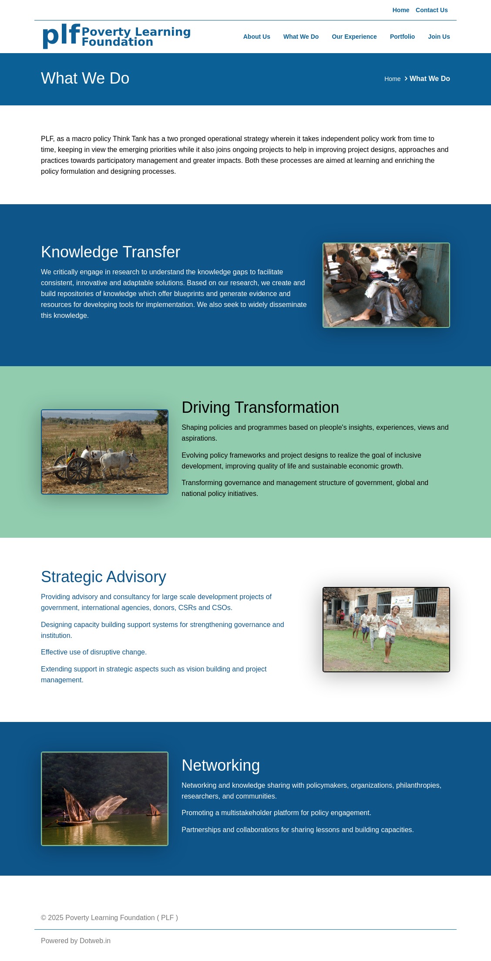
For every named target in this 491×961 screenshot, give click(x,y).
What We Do (301, 36)
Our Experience (354, 36)
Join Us (439, 36)
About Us (256, 36)
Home (401, 10)
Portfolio (402, 36)
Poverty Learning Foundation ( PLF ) (121, 917)
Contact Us (432, 10)
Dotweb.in (95, 940)
